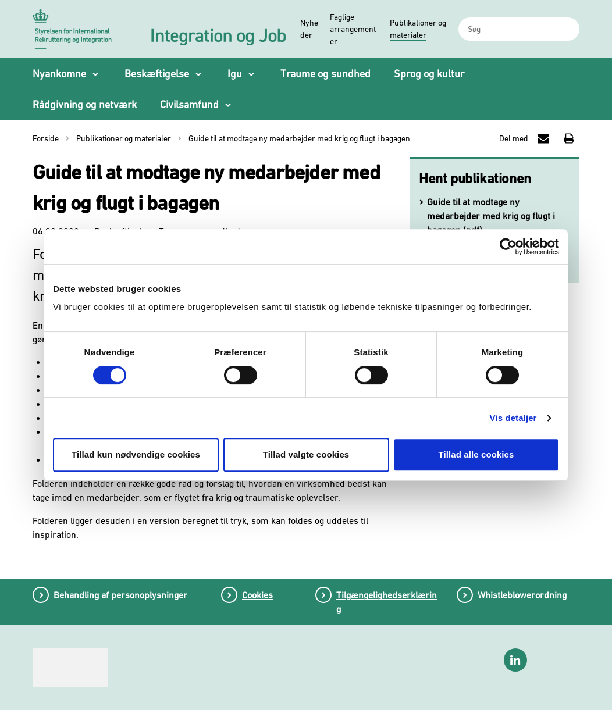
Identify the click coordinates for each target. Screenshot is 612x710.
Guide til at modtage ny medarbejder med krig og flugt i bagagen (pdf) (491, 216)
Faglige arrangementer (353, 29)
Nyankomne (59, 73)
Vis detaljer (513, 418)
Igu (234, 73)
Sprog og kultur (429, 73)
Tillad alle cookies (476, 454)
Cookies (257, 595)
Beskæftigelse (156, 73)
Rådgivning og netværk (85, 104)
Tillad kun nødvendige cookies (136, 454)
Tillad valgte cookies (306, 454)
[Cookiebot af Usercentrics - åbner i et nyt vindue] (508, 246)
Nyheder (309, 29)
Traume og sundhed (325, 73)
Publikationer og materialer (418, 29)
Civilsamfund (189, 104)
